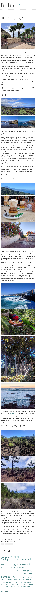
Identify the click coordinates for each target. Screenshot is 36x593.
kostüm (15, 574)
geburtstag (4, 579)
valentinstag (14, 586)
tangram (25, 586)
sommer (19, 582)
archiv (13, 10)
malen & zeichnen (13, 568)
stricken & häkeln (30, 577)
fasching (10, 574)
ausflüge (22, 579)
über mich (18, 10)
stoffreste (10, 565)
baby (4, 564)
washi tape (8, 584)
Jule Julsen (11, 4)
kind (4, 568)
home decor (9, 576)
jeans (2, 584)
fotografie (29, 579)
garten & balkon (28, 582)
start (2, 10)
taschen (10, 579)
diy (11, 558)
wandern (3, 582)
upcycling (4, 574)
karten (18, 571)
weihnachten (28, 574)
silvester (20, 586)
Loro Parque (12, 413)
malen (28, 586)
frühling (19, 584)
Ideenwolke (27, 539)
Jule (9, 21)
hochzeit (26, 584)
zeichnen (3, 586)
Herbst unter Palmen (12, 17)
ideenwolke (7, 10)
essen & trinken (22, 577)
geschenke (22, 564)
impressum (9, 591)
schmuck (8, 586)
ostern (22, 567)
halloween (31, 584)
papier (27, 570)
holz (13, 584)
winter (19, 574)
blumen (10, 582)
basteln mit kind (5, 571)
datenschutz (17, 591)
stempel (12, 571)
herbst (16, 579)
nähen (26, 559)
